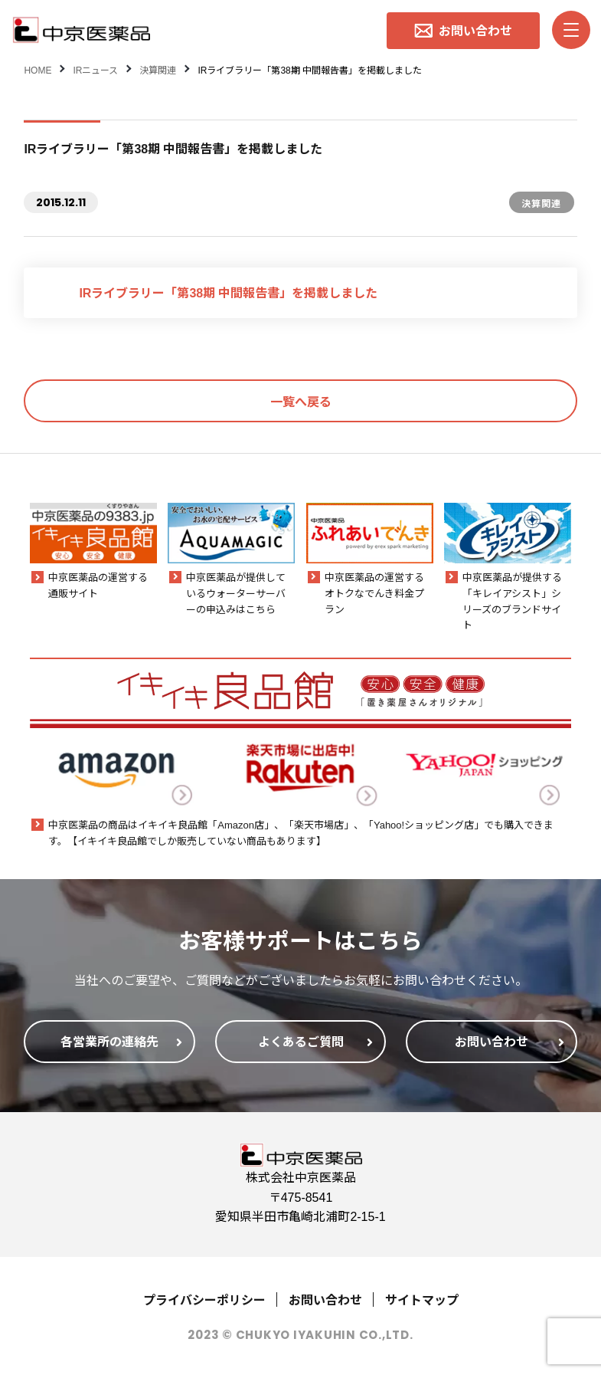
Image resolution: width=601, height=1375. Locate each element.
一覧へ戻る (301, 401)
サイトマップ (422, 1299)
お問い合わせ (325, 1299)
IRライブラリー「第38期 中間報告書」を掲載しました (228, 292)
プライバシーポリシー (204, 1299)
